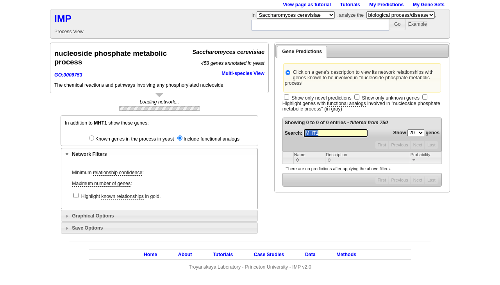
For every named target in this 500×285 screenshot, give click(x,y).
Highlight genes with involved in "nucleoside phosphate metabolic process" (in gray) (361, 106)
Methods (346, 254)
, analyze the (350, 15)
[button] (397, 24)
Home (150, 254)
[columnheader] (309, 157)
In (254, 15)
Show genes (416, 132)
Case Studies (269, 254)
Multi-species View (242, 73)
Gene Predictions (302, 51)
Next (417, 144)
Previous (399, 144)
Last (431, 144)
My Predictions (386, 4)
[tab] (159, 154)
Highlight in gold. (121, 197)
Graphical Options (93, 216)
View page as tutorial (307, 4)
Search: (326, 133)
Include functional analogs (211, 139)
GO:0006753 (68, 75)
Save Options (87, 228)
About (185, 254)
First (382, 144)
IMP (62, 18)
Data (310, 254)
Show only (321, 98)
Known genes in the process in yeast (134, 139)
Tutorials (350, 4)
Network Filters (89, 154)
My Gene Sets (429, 4)
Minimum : (108, 173)
